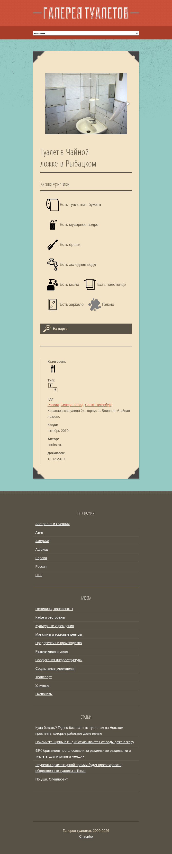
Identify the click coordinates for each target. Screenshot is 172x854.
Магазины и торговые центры (59, 634)
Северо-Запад (72, 405)
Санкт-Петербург (98, 405)
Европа (41, 558)
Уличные (42, 685)
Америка (42, 541)
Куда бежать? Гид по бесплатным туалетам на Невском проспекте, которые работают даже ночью (79, 730)
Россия (53, 405)
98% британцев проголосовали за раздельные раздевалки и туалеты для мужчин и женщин (83, 753)
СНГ (39, 575)
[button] (127, 104)
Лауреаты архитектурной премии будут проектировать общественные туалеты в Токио (79, 768)
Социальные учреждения (56, 668)
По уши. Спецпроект (52, 779)
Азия (39, 532)
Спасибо (86, 836)
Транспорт (44, 677)
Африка (42, 549)
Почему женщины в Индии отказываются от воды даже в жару (85, 742)
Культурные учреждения (55, 626)
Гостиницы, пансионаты (54, 609)
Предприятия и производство (59, 643)
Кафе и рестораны (50, 617)
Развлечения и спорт (52, 651)
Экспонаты (44, 694)
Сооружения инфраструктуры (59, 660)
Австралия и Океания (53, 524)
